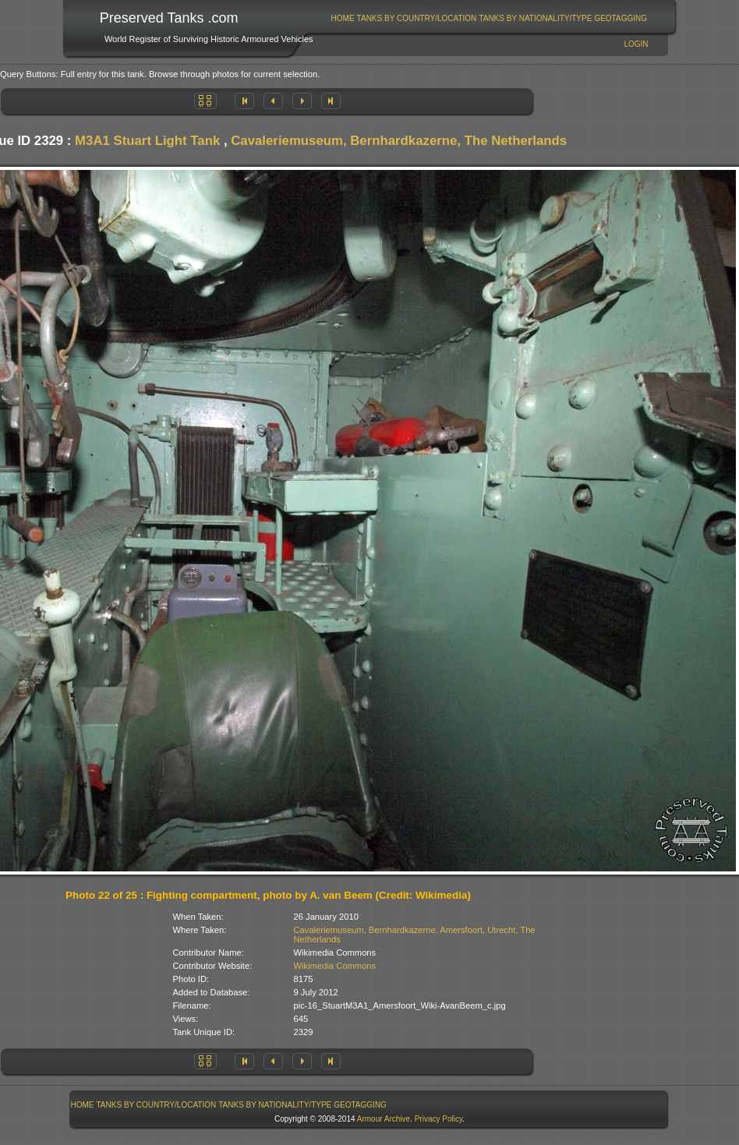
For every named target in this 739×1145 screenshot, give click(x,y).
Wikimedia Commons (335, 965)
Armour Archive (383, 1119)
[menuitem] (342, 18)
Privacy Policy (439, 1119)
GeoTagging (620, 18)
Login (636, 44)
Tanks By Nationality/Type (535, 18)
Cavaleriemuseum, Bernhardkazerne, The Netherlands (399, 140)
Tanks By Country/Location (417, 18)
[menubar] (489, 18)
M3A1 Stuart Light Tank (147, 140)
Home (343, 18)
